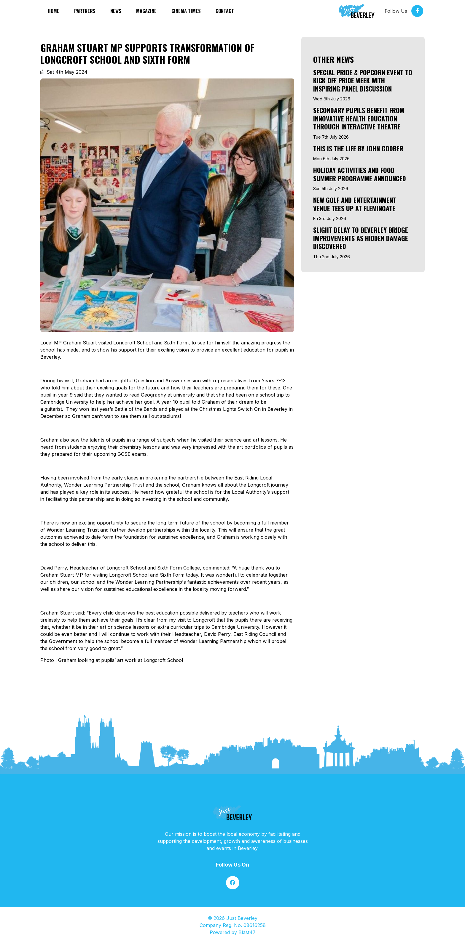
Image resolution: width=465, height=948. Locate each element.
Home (53, 11)
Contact (225, 11)
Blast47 (247, 932)
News (115, 11)
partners (84, 11)
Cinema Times (186, 11)
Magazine (146, 11)
